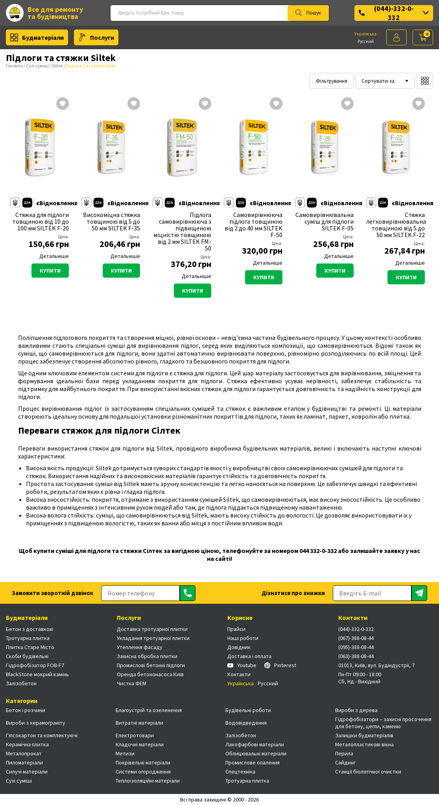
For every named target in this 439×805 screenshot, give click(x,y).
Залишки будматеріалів (364, 735)
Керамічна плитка (27, 744)
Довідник (239, 647)
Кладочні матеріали (140, 744)
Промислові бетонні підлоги (151, 665)
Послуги (96, 37)
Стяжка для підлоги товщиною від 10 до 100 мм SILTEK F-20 (40, 221)
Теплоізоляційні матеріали (148, 780)
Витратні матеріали (139, 722)
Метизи (125, 753)
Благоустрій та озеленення (149, 710)
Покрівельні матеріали (143, 762)
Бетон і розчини (25, 710)
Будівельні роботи (248, 710)
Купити (50, 270)
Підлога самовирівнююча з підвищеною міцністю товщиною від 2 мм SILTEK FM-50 (182, 231)
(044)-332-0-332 (394, 13)
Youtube (241, 665)
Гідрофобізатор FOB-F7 (35, 665)
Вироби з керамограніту (35, 722)
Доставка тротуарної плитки (152, 628)
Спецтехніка (240, 771)
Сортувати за (378, 80)
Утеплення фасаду (139, 647)
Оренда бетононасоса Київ (150, 674)
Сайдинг (345, 762)
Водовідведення (246, 722)
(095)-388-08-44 (356, 647)
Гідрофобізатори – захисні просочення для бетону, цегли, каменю (383, 723)
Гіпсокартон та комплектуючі (41, 735)
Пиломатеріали (24, 762)
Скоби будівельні (27, 656)
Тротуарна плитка (28, 638)
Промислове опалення (252, 762)
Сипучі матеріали (27, 771)
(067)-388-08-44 (356, 638)
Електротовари (135, 735)
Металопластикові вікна (364, 744)
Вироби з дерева (356, 710)
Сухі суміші (37, 66)
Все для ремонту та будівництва (44, 13)
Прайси (236, 628)
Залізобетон (21, 683)
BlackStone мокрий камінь (37, 674)
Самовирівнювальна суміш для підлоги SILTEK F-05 (324, 221)
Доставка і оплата (249, 656)
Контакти (239, 674)
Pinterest (280, 665)
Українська (365, 34)
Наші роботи (242, 638)
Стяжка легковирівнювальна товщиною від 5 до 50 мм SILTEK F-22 (395, 224)
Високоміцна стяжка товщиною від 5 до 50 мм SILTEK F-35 (111, 221)
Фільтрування (331, 81)
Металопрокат (24, 753)
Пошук (308, 13)
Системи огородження (143, 771)
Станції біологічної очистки (368, 771)
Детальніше (54, 256)
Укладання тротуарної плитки (153, 638)
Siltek (57, 66)
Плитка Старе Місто (30, 647)
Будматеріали (37, 37)
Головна (14, 66)
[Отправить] (188, 593)
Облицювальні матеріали (255, 753)
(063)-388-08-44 (356, 656)
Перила (344, 753)
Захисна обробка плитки (147, 656)
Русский (366, 41)
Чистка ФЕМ (131, 683)
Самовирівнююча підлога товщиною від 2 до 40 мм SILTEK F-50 (253, 224)
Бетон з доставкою (29, 628)
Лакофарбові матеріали (254, 744)
